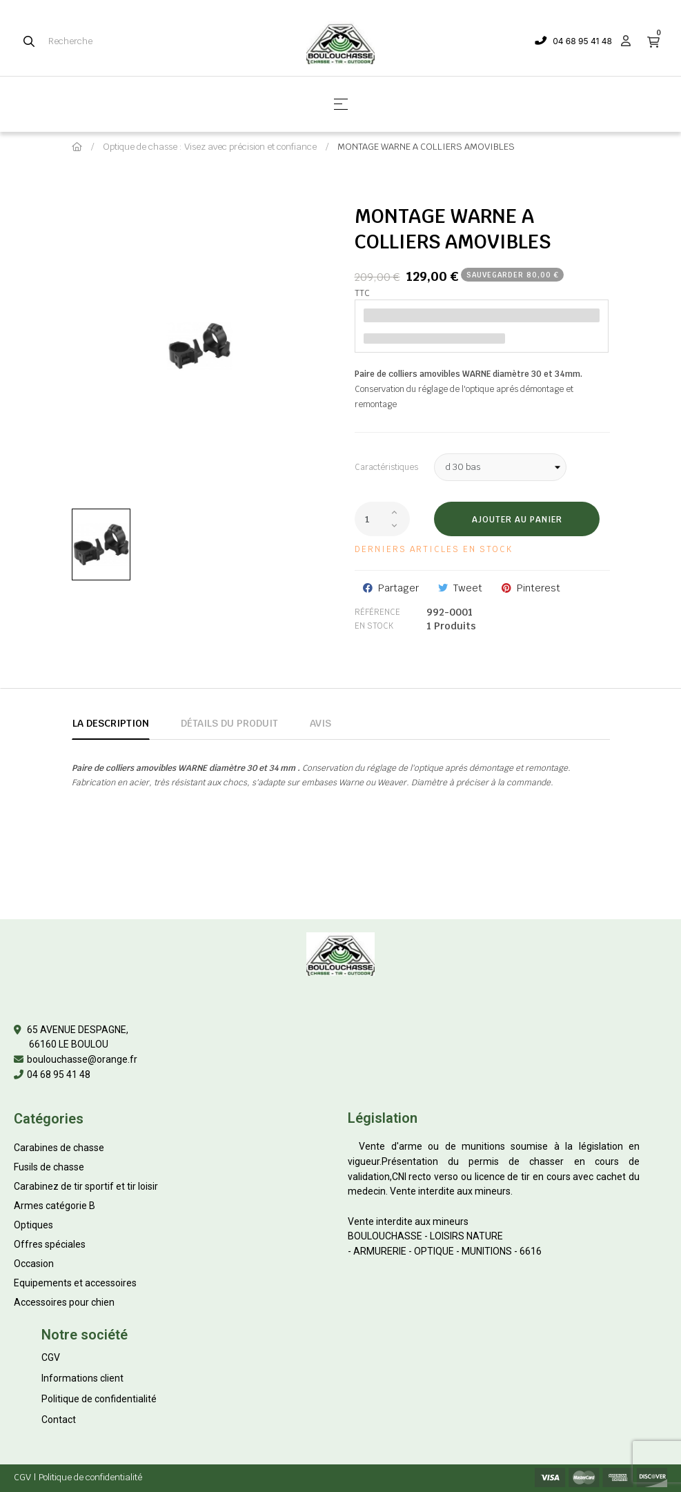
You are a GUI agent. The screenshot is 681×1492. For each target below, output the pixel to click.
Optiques (33, 1224)
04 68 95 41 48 (582, 41)
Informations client (82, 1378)
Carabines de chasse (59, 1147)
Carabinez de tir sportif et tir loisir (86, 1186)
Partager (398, 588)
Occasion (34, 1263)
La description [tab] (110, 723)
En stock (374, 625)
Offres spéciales (50, 1244)
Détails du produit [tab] (229, 723)
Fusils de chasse (49, 1166)
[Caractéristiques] (500, 467)
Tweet (467, 588)
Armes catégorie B (54, 1205)
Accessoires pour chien (64, 1302)
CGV (50, 1357)
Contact (58, 1419)
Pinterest (538, 588)
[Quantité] (382, 519)
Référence (377, 612)
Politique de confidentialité (99, 1398)
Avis (320, 723)
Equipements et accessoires (75, 1282)
